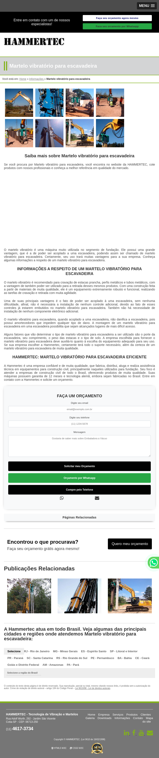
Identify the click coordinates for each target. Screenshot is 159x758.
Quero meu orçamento (130, 544)
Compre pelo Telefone (79, 489)
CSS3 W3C (77, 748)
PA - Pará (73, 664)
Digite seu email (79, 403)
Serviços (117, 714)
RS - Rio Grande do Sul (71, 658)
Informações (122, 718)
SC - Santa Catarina (40, 658)
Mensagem (79, 432)
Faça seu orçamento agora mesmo (117, 18)
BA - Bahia (125, 658)
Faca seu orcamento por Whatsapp (117, 26)
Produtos (132, 714)
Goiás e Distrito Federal (23, 664)
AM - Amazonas (52, 664)
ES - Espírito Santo (93, 651)
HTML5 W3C (59, 748)
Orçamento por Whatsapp (80, 478)
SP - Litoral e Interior (124, 651)
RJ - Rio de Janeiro (37, 651)
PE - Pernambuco (102, 658)
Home (91, 714)
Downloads (105, 718)
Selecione (14, 651)
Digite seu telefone (80, 417)
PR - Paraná (15, 658)
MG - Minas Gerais (65, 651)
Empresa (104, 714)
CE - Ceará (142, 658)
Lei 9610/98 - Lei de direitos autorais (92, 688)
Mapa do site (148, 719)
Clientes (146, 714)
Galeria (90, 718)
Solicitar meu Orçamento (79, 466)
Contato (138, 718)
